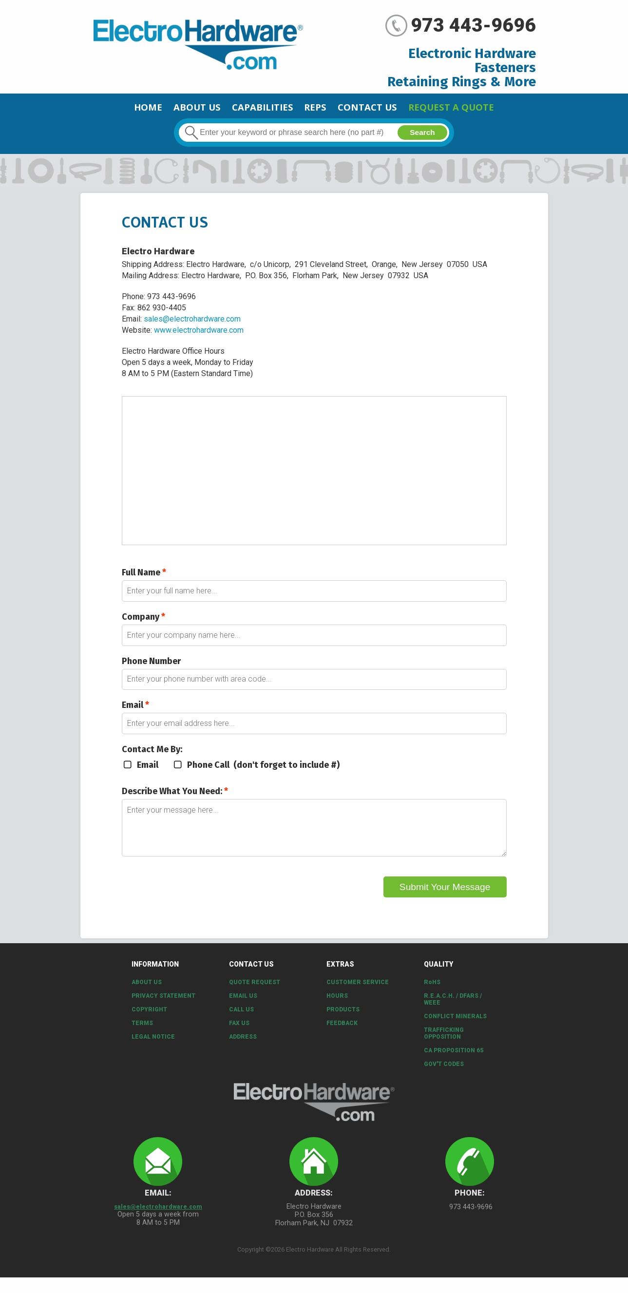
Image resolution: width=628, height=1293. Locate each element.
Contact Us (380, 109)
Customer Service (357, 990)
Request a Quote (483, 109)
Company (143, 621)
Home (109, 109)
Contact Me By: (152, 757)
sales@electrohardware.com (192, 322)
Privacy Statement (163, 1004)
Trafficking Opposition (444, 1041)
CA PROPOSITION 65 (453, 1058)
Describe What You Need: (175, 799)
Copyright (149, 1017)
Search (422, 136)
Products (343, 1017)
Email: (158, 1201)
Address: (314, 1201)
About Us (169, 109)
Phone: (470, 1201)
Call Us (241, 1017)
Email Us (243, 1004)
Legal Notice (153, 1045)
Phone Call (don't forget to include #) (257, 773)
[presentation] (196, 894)
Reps (316, 109)
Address (243, 1045)
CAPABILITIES (250, 109)
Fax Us (239, 1031)
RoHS (432, 990)
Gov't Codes (444, 1072)
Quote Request (254, 990)
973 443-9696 (473, 25)
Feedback (342, 1031)
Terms (142, 1031)
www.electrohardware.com (199, 334)
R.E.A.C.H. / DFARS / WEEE (453, 1007)
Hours (337, 1004)
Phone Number (151, 667)
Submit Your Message (445, 900)
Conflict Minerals (455, 1024)
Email (135, 712)
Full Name (144, 576)
